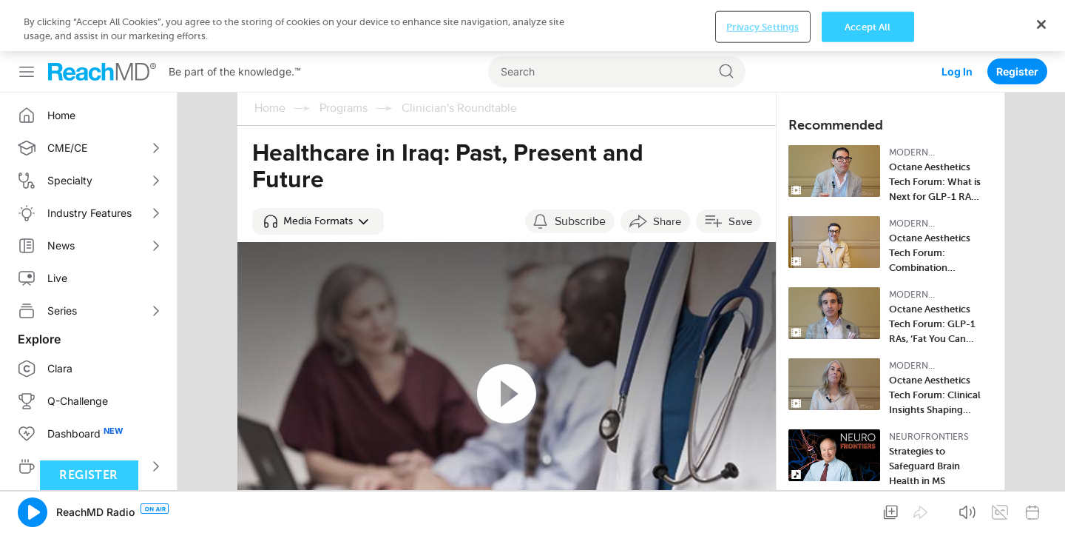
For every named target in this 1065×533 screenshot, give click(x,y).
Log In (957, 20)
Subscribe (580, 170)
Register (1017, 20)
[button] (318, 170)
